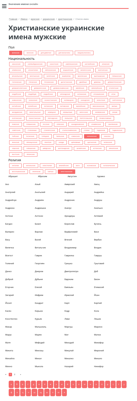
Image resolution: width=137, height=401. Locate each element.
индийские (48, 94)
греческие (33, 82)
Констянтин (11, 318)
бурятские (51, 76)
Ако (7, 184)
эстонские (97, 148)
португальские (86, 118)
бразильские (17, 76)
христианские (65, 19)
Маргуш (68, 326)
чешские (15, 148)
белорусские (86, 70)
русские (46, 124)
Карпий (98, 303)
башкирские (68, 70)
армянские (16, 70)
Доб (96, 271)
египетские (114, 88)
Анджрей (69, 192)
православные (105, 118)
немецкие (52, 112)
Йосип (8, 303)
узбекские (75, 136)
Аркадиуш (69, 215)
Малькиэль (40, 326)
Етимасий (99, 287)
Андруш (98, 200)
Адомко (101, 176)
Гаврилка (69, 255)
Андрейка (99, 192)
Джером (39, 271)
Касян (8, 310)
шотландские (63, 148)
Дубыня (39, 279)
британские (35, 76)
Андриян (39, 200)
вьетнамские (99, 76)
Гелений (9, 263)
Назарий (68, 366)
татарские (30, 136)
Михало (98, 358)
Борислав (69, 223)
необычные (67, 112)
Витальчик (40, 247)
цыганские (91, 142)
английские (90, 64)
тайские (15, 136)
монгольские (35, 112)
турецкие (45, 136)
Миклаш (39, 350)
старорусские (49, 130)
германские (117, 76)
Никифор (98, 366)
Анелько (98, 208)
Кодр (67, 310)
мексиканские (99, 106)
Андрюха (9, 208)
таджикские (117, 130)
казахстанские (51, 100)
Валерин (9, 231)
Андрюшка (40, 208)
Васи (96, 231)
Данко (8, 271)
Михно (8, 366)
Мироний (99, 350)
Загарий (9, 295)
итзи (113, 94)
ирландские (65, 94)
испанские (81, 94)
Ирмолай (69, 295)
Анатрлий (10, 192)
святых (51, 171)
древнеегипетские (19, 88)
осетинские (17, 118)
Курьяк (38, 318)
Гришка (68, 263)
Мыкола (39, 366)
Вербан (98, 239)
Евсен (97, 279)
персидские (53, 118)
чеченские (108, 142)
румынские (31, 124)
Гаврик (38, 255)
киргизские (117, 100)
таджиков (101, 130)
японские (31, 154)
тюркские (60, 136)
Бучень (97, 223)
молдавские (17, 112)
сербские (60, 124)
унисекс (107, 136)
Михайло (10, 358)
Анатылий (40, 192)
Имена (24, 19)
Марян (38, 334)
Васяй (38, 239)
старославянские (69, 130)
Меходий (69, 342)
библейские (64, 165)
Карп (67, 303)
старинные (32, 130)
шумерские (81, 148)
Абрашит (13, 176)
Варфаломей (71, 231)
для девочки (46, 53)
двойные (83, 82)
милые (114, 106)
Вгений (68, 239)
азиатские (54, 64)
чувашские (31, 148)
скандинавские (77, 124)
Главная (13, 19)
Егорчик (9, 287)
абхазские (16, 64)
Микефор (99, 342)
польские (69, 118)
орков (114, 112)
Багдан (8, 223)
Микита (9, 350)
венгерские (82, 76)
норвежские (100, 112)
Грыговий (99, 263)
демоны (97, 82)
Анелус (68, 208)
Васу (7, 239)
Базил (38, 223)
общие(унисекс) (84, 53)
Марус (8, 334)
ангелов (15, 165)
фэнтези (48, 142)
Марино (98, 326)
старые (87, 130)
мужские (35, 19)
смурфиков (113, 124)
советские (16, 130)
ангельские (30, 165)
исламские (91, 165)
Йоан (96, 295)
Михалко (68, 358)
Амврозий (69, 184)
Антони (9, 215)
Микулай (69, 350)
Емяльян (68, 287)
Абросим (42, 176)
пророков (36, 171)
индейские (16, 94)
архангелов (33, 70)
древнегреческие (114, 82)
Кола (96, 310)
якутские (15, 154)
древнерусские (40, 88)
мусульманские (18, 171)
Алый (37, 184)
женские (30, 53)
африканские (50, 70)
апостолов (47, 165)
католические (109, 165)
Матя (7, 342)
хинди (61, 142)
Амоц (97, 184)
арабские (106, 64)
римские (15, 124)
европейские (96, 88)
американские (72, 64)
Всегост (9, 255)
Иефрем (39, 295)
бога (78, 165)
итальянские (99, 94)
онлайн (23, 4)
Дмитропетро (71, 271)
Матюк (97, 334)
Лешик (97, 318)
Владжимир (70, 247)
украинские (49, 19)
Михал (38, 358)
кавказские (16, 100)
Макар (8, 326)
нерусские (83, 112)
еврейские (80, 88)
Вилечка (9, 247)
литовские (64, 106)
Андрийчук (10, 200)
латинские (48, 106)
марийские (80, 106)
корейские (32, 106)
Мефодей (40, 342)
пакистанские (35, 118)
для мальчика (64, 53)
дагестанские (66, 82)
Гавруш (98, 255)
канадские (85, 100)
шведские (47, 148)
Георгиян (40, 263)
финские (15, 142)
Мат (66, 334)
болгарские (103, 70)
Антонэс (39, 215)
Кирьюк (39, 310)
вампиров (66, 76)
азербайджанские (35, 64)
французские (32, 142)
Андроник (69, 200)
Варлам (39, 231)
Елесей (38, 287)
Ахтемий (98, 215)
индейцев (32, 94)
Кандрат (39, 303)
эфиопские (113, 148)
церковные (75, 142)
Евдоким (68, 279)
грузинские (49, 82)
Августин (72, 176)
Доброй (9, 279)
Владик (97, 247)
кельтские (101, 100)
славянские (96, 124)
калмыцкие (69, 100)
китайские (16, 106)
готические (16, 82)
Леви (67, 318)
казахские (33, 100)
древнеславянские (61, 88)
